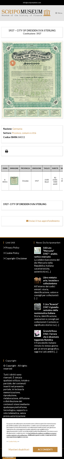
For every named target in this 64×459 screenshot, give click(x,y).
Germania (17, 128)
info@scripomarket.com (32, 2)
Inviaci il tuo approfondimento (43, 221)
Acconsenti (45, 449)
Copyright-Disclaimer (15, 258)
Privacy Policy (11, 247)
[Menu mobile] (58, 13)
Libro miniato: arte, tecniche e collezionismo (51, 280)
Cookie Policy (11, 253)
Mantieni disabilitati (19, 449)
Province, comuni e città (24, 133)
